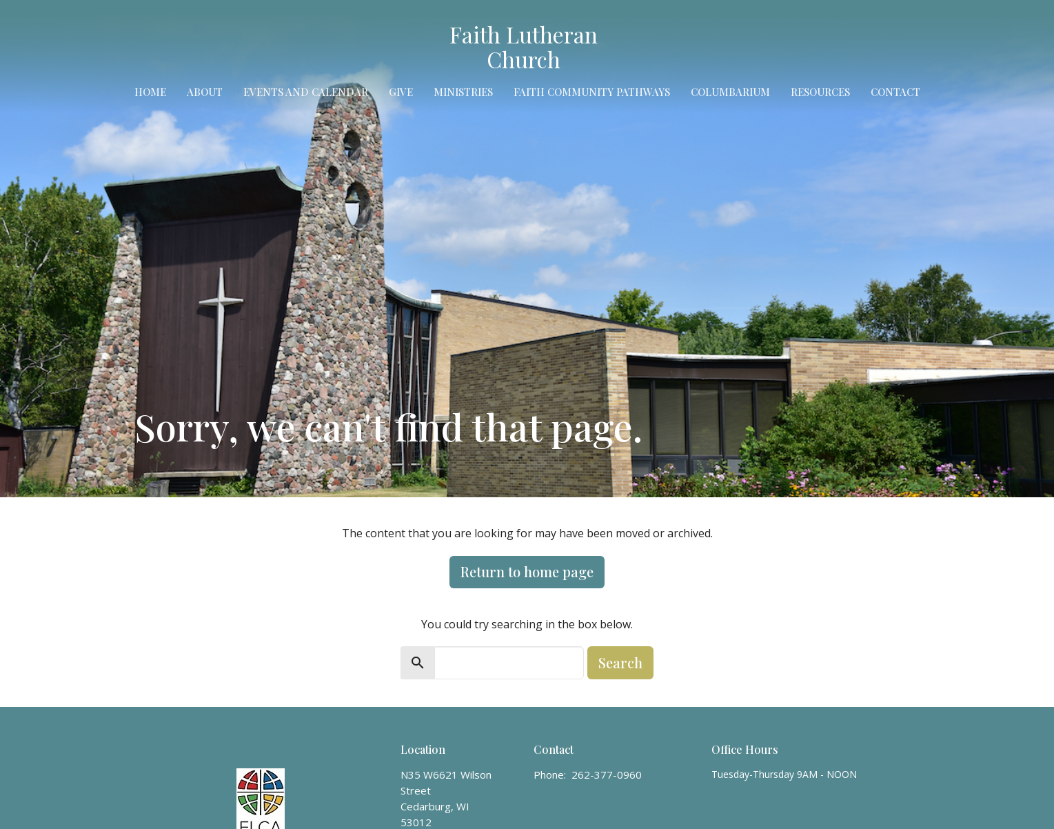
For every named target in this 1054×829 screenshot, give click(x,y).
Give (401, 92)
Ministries (463, 92)
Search (620, 662)
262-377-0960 (606, 774)
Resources (820, 92)
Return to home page (527, 571)
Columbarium (730, 92)
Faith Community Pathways (592, 92)
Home (150, 92)
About (205, 92)
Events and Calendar (305, 92)
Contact (895, 92)
